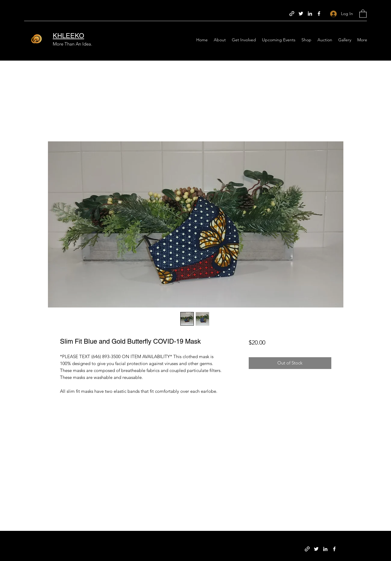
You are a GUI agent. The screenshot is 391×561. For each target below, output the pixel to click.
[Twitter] (301, 14)
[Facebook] (319, 14)
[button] (363, 13)
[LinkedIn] (310, 14)
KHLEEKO (68, 35)
